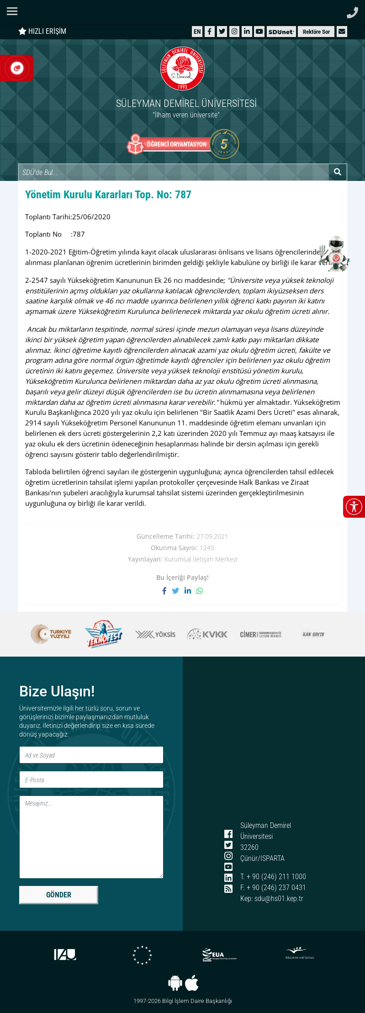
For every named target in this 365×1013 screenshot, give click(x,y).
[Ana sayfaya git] (182, 83)
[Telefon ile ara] (352, 10)
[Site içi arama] (173, 172)
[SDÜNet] (281, 31)
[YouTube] (259, 31)
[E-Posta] (91, 779)
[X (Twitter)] (222, 31)
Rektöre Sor (316, 31)
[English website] (197, 31)
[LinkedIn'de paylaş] (190, 591)
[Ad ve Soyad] (91, 755)
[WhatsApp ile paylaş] (199, 591)
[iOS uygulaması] (191, 983)
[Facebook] (209, 31)
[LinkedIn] (247, 31)
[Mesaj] (91, 837)
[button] (342, 31)
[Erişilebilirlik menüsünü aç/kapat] (354, 507)
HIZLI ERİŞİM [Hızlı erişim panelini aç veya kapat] (42, 31)
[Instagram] (235, 31)
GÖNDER (58, 895)
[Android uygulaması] (175, 983)
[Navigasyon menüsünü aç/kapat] (15, 11)
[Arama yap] (337, 172)
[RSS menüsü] (228, 889)
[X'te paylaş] (178, 591)
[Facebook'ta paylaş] (167, 591)
